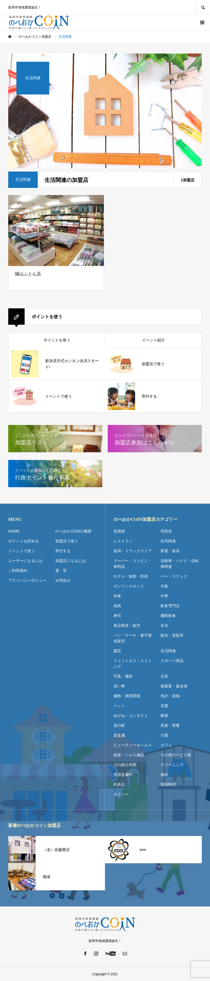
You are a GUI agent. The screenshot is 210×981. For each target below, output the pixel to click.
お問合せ (63, 580)
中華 (164, 596)
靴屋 (164, 715)
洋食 (164, 586)
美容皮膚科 (123, 774)
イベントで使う (21, 551)
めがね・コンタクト (130, 715)
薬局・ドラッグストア (132, 551)
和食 (117, 596)
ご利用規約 (17, 570)
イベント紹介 (153, 340)
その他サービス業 (176, 755)
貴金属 (119, 735)
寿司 (117, 615)
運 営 (61, 570)
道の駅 (119, 725)
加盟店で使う (66, 541)
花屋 (164, 706)
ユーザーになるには (25, 561)
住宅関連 (168, 541)
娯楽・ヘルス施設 (128, 755)
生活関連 (168, 651)
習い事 (119, 686)
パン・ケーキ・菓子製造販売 (132, 638)
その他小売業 (124, 765)
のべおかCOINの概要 (73, 531)
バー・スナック (174, 576)
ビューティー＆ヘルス (132, 745)
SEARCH (203, 7)
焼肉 (117, 606)
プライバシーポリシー (27, 580)
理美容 (166, 531)
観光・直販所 (172, 635)
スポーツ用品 (172, 660)
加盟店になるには (70, 561)
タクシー (121, 794)
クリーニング (172, 765)
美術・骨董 (170, 725)
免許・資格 (170, 696)
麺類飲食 (168, 615)
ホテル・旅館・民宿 (130, 576)
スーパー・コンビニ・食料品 (132, 564)
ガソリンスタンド (128, 586)
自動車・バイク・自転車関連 (180, 564)
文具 (164, 676)
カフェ (166, 745)
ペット (119, 706)
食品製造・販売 (126, 625)
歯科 (164, 774)
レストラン (123, 541)
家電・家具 (170, 551)
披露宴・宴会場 (174, 686)
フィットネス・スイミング (132, 663)
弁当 (164, 625)
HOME (14, 531)
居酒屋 (119, 531)
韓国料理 (168, 784)
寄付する (63, 551)
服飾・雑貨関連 (126, 696)
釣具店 (119, 784)
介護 (164, 735)
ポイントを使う (56, 340)
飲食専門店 (170, 606)
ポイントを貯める (23, 541)
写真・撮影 (123, 676)
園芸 (117, 651)
